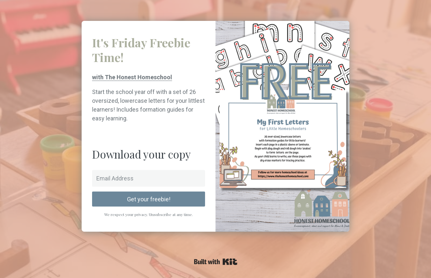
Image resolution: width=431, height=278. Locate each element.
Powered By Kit (215, 262)
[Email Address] (148, 178)
